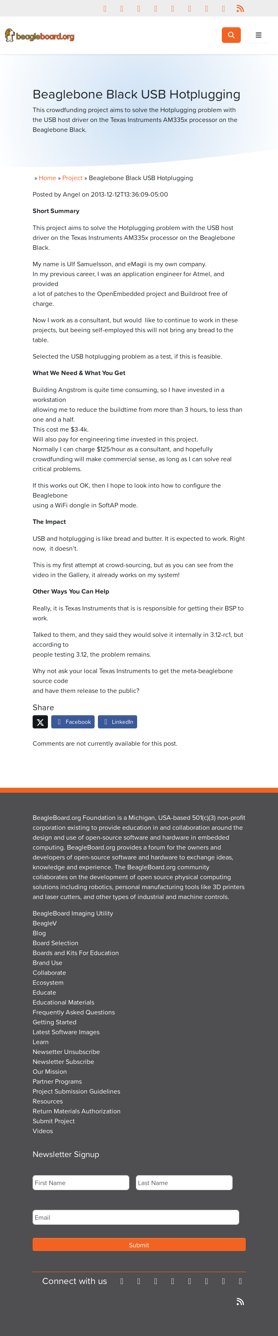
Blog (39, 932)
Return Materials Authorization (77, 1110)
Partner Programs (57, 1081)
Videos (43, 1130)
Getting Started (54, 1021)
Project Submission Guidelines (76, 1091)
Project (72, 177)
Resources (48, 1101)
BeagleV (45, 922)
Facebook (73, 722)
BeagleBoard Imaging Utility (73, 913)
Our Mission (50, 1071)
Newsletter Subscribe (63, 1061)
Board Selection (55, 942)
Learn (41, 1041)
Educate (44, 992)
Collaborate (49, 972)
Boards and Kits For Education (76, 952)
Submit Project (54, 1120)
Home (47, 177)
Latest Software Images (66, 1031)
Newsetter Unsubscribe (66, 1051)
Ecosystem (48, 982)
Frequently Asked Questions (74, 1012)
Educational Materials (63, 1002)
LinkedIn (118, 722)
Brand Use (47, 962)
